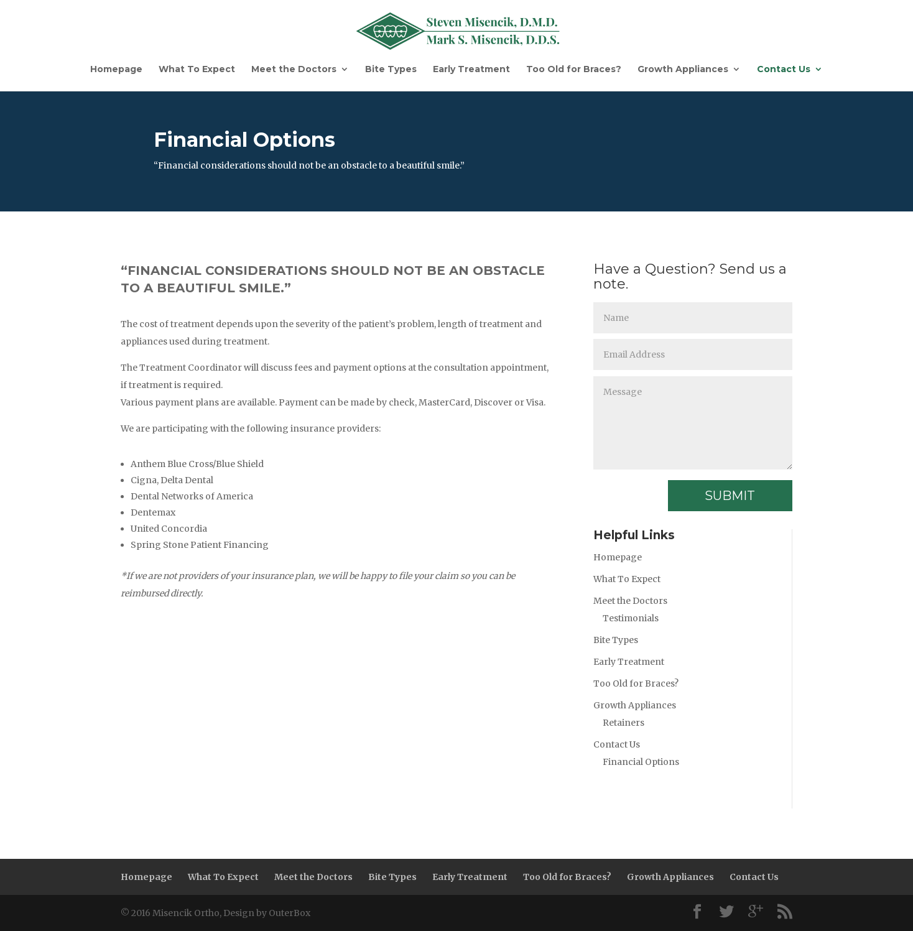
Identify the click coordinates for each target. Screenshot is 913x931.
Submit (730, 495)
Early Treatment (471, 70)
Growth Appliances (682, 70)
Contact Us (783, 70)
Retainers (623, 722)
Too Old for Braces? (573, 70)
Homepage (116, 70)
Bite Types (391, 70)
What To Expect (197, 70)
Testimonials (631, 618)
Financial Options (641, 761)
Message (692, 423)
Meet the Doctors (293, 70)
